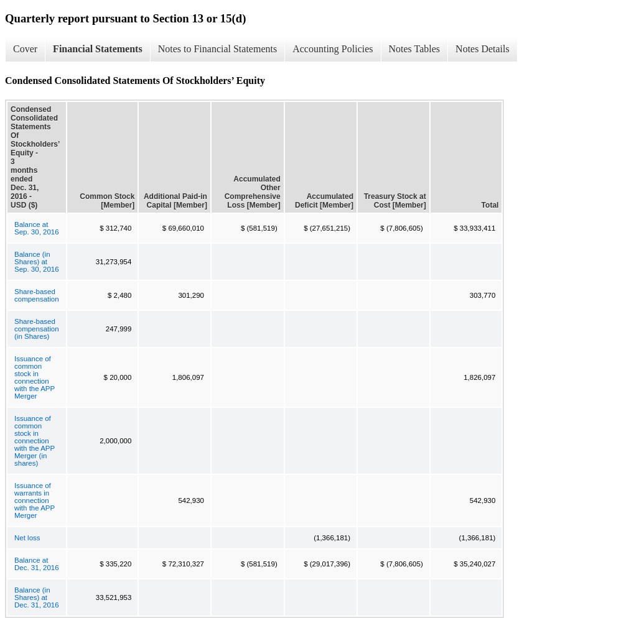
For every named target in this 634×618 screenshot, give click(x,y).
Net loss (27, 538)
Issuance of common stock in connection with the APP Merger (34, 377)
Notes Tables (415, 49)
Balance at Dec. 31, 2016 (36, 563)
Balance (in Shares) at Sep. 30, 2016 (36, 262)
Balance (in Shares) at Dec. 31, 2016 (36, 597)
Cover (25, 49)
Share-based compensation (36, 295)
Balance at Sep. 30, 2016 (36, 228)
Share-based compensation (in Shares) (36, 329)
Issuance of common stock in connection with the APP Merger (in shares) (34, 441)
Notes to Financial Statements (217, 49)
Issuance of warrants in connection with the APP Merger (34, 500)
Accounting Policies (332, 49)
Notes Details (482, 49)
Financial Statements (97, 49)
